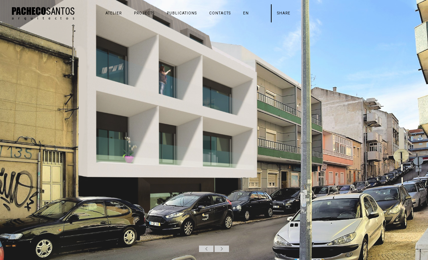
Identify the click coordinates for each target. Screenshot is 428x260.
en (246, 13)
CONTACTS (220, 13)
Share (283, 13)
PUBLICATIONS (182, 13)
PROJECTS (144, 13)
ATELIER (113, 13)
